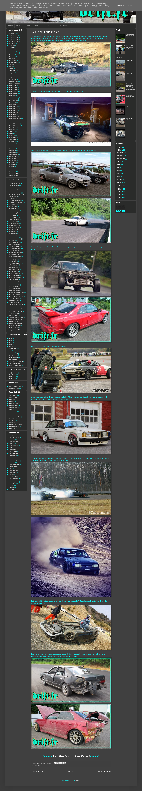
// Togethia (11, 485)
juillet (119, 164)
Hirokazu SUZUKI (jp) (14, 329)
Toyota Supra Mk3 (13, 173)
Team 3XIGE (12, 399)
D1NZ (10, 340)
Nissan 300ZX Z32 (13, 89)
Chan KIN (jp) (12, 240)
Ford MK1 (11, 47)
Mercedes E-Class (13, 81)
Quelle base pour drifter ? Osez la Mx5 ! (130, 36)
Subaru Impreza (13, 137)
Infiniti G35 (11, 64)
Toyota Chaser (12, 150)
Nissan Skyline (12, 114)
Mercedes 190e (13, 79)
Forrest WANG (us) (13, 310)
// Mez (10, 468)
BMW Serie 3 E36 (13, 37)
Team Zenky (12, 428)
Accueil (71, 771)
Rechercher (46, 26)
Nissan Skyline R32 (14, 120)
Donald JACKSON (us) (14, 294)
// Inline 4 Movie (13, 451)
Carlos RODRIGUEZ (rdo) (15, 239)
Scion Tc (11, 133)
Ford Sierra (11, 51)
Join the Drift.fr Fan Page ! (71, 756)
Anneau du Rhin (13, 208)
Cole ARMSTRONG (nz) (15, 256)
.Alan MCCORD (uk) (14, 185)
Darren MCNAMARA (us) (15, 277)
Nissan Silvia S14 (13, 110)
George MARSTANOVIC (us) (16, 317)
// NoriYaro (11, 474)
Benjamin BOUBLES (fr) (15, 225)
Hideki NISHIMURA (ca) (15, 325)
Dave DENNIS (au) (13, 279)
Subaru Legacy (12, 139)
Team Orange (12, 420)
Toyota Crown (12, 160)
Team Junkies (12, 413)
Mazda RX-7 (12, 72)
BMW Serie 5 (12, 43)
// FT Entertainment (13, 445)
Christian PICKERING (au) (15, 252)
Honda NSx (12, 58)
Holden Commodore (14, 53)
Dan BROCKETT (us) (14, 269)
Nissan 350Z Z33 (13, 91)
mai (118, 170)
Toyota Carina (12, 147)
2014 (120, 150)
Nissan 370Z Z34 (13, 93)
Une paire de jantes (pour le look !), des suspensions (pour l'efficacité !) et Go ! (130, 87)
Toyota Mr (11, 166)
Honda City (11, 54)
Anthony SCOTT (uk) (14, 212)
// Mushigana (12, 472)
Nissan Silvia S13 (13, 108)
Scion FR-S (12, 131)
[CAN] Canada (12, 374)
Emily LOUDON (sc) (14, 298)
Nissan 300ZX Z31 (13, 87)
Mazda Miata (12, 70)
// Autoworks (12, 439)
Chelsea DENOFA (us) (14, 242)
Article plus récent (37, 771)
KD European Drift (13, 354)
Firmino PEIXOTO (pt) (14, 306)
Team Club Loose (13, 403)
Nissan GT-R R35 (13, 100)
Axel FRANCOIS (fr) (14, 219)
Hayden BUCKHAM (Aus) (15, 323)
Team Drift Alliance (13, 407)
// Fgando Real (12, 449)
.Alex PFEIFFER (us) (14, 189)
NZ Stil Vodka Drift (13, 357)
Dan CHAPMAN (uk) (14, 271)
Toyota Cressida (13, 156)
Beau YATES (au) (13, 221)
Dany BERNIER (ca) (14, 275)
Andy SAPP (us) (13, 206)
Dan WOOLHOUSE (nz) (15, 273)
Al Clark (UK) (12, 198)
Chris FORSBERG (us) (14, 248)
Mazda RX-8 (12, 78)
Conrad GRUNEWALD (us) (15, 258)
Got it (130, 6)
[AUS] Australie (12, 373)
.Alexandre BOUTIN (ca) (15, 193)
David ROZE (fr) (13, 283)
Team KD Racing (13, 415)
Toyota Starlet (12, 170)
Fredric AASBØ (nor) (14, 313)
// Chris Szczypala (13, 441)
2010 (120, 195)
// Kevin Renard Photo (14, 461)
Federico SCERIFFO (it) (15, 302)
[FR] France (12, 377)
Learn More (120, 6)
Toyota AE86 (12, 141)
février (119, 179)
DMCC (10, 344)
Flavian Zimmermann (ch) (15, 308)
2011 (120, 192)
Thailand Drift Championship (16, 361)
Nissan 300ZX (12, 85)
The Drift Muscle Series (15, 363)
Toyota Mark (12, 164)
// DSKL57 (11, 443)
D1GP (10, 338)
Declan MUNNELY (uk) (14, 288)
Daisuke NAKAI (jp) (14, 265)
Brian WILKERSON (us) (15, 229)
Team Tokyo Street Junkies (15, 424)
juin (118, 167)
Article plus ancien (104, 771)
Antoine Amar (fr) (13, 214)
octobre (120, 156)
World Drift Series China (15, 365)
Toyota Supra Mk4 (13, 175)
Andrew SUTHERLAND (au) (16, 202)
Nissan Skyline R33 (14, 122)
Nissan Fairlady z (13, 97)
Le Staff (19, 26)
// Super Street (12, 483)
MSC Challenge (13, 355)
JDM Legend (41, 765)
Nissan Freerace (13, 99)
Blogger (78, 780)
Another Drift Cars (13, 210)
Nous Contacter (32, 26)
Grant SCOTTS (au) (14, 321)
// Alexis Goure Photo (14, 437)
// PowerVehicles (13, 476)
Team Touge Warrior (14, 426)
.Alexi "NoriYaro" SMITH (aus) (16, 194)
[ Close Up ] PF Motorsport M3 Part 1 (129, 47)
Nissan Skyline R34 (14, 124)
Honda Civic (12, 56)
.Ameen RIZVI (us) (13, 196)
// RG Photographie (13, 478)
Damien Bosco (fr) (13, 267)
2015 (120, 147)
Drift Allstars (12, 346)
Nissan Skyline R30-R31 (15, 118)
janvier (119, 182)
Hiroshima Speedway (14, 331)
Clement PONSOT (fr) (14, 254)
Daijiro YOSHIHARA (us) (15, 264)
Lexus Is (11, 66)
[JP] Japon (11, 378)
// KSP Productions (13, 457)
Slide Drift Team (13, 395)
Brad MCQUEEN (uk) (14, 227)
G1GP (10, 350)
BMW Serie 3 (12, 33)
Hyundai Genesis (13, 62)
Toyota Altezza (12, 143)
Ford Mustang (12, 49)
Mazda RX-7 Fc (13, 74)
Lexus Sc (11, 68)
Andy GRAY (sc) (13, 204)
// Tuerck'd (11, 487)
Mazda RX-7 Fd (13, 76)
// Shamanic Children (14, 480)
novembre (121, 153)
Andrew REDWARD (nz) (15, 200)
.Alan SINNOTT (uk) (14, 187)
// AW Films (11, 436)
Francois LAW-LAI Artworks (16, 311)
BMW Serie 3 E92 (13, 41)
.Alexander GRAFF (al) (14, 191)
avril (119, 173)
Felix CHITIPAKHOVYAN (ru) (16, 304)
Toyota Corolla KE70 (14, 154)
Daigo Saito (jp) (13, 260)
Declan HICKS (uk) (13, 286)
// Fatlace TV (12, 447)
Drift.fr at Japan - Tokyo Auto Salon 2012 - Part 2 (130, 97)
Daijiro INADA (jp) (13, 261)
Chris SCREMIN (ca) (14, 250)
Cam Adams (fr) (13, 233)
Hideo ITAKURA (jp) (14, 327)
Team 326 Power (13, 397)
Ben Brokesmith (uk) (14, 223)
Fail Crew (128, 107)
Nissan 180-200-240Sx (14, 83)
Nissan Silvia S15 (13, 112)
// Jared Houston (13, 455)
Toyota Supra (12, 171)
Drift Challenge (12, 348)
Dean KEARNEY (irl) (14, 285)
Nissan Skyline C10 (14, 116)
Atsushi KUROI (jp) (13, 217)
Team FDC (11, 409)
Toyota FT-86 (12, 162)
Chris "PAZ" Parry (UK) (14, 244)
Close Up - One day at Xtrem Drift (130, 61)
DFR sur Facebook (62, 26)
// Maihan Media (13, 466)
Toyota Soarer (12, 168)
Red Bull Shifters (13, 359)
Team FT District (13, 411)
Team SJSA (12, 422)
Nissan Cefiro (12, 95)
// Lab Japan (12, 462)
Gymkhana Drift (120, 57)
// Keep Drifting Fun (14, 459)
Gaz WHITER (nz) (13, 315)
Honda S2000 (12, 60)
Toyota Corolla (12, 152)
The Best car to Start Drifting (129, 72)
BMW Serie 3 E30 (13, 35)
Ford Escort (12, 45)
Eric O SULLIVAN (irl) (14, 300)
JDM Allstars (12, 352)
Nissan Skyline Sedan (14, 125)
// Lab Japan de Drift (14, 464)
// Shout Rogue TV (13, 482)
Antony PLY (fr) (12, 215)
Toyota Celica (12, 148)
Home (10, 26)
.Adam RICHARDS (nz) (15, 183)
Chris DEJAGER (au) (14, 246)
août (119, 161)
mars (119, 176)
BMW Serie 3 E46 (13, 39)
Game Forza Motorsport (15, 386)
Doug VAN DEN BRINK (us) (16, 296)
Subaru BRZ (12, 135)
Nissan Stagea (12, 127)
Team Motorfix (12, 418)
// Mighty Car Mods (13, 470)
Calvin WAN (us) (13, 231)
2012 (120, 189)
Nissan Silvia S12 (13, 106)
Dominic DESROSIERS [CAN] (16, 292)
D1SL (10, 342)
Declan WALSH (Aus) (14, 290)
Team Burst (12, 401)
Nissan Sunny (12, 129)
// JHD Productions (13, 453)
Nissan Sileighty (13, 104)
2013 (120, 186)
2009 (120, 198)
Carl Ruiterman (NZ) (14, 237)
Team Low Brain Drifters (15, 417)
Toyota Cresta (12, 158)
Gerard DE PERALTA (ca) (15, 319)
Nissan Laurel (12, 102)
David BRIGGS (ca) (14, 281)
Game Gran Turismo (14, 388)
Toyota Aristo (12, 145)
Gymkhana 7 (129, 130)
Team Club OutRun (13, 405)
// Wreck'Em (12, 489)
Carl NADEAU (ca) (13, 235)
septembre (121, 159)
